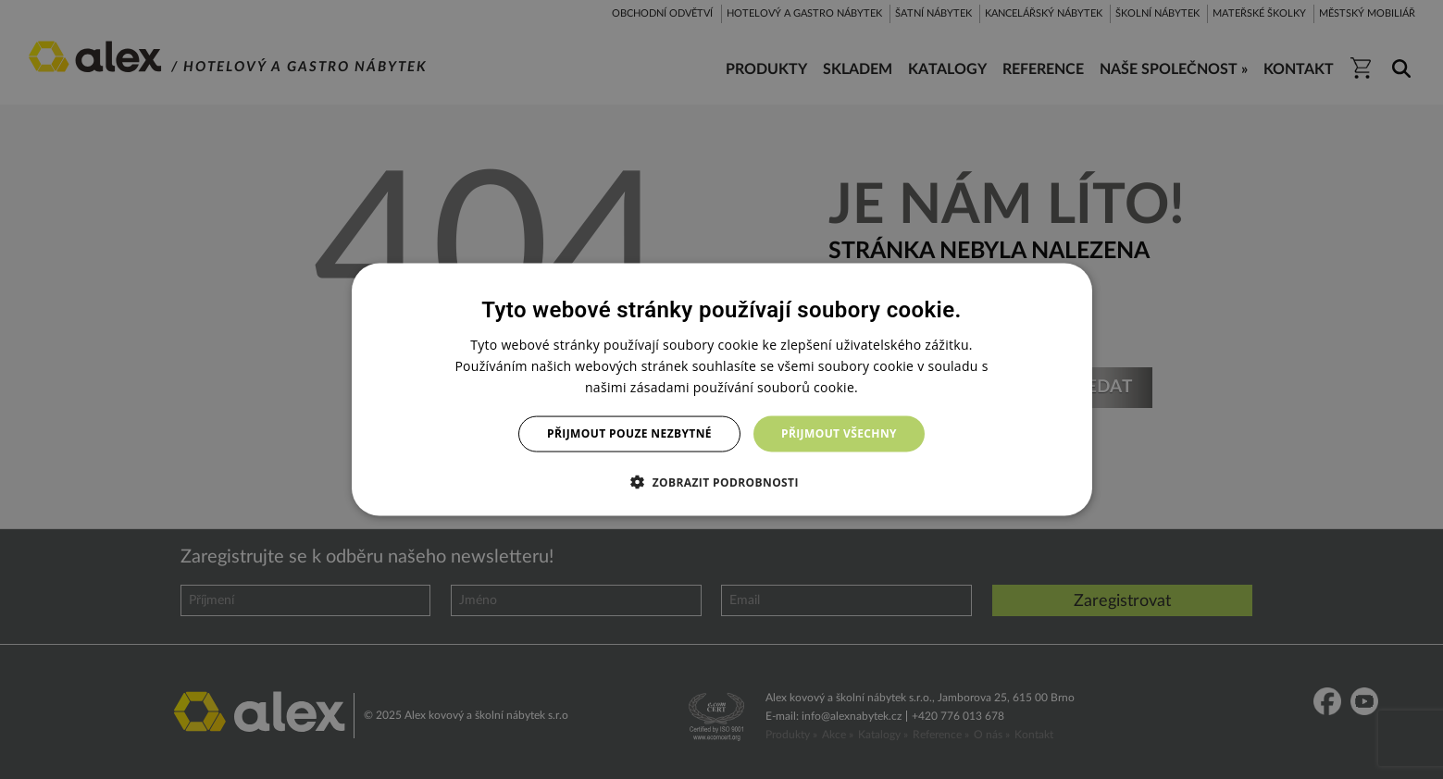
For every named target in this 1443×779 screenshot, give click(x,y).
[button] (721, 481)
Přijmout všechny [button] (839, 433)
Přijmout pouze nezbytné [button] (629, 433)
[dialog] (722, 390)
